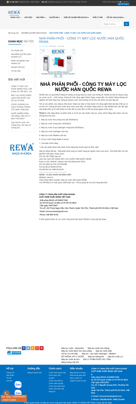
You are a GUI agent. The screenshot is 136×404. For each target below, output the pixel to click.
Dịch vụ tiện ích (76, 378)
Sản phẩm (10, 375)
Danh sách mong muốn (111, 2)
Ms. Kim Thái (43, 46)
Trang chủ (10, 373)
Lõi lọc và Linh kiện (69, 354)
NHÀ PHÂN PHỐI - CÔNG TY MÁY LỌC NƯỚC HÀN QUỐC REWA (81, 40)
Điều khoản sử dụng (77, 373)
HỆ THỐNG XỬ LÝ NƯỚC (72, 356)
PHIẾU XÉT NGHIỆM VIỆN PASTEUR (76, 17)
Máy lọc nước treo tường (98, 348)
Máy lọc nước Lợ (115, 356)
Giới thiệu (28, 17)
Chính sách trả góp (56, 383)
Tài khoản (125, 2)
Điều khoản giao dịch (78, 375)
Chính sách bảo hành (57, 386)
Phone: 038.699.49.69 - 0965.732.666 (108, 399)
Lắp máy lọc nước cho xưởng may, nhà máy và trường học (21, 125)
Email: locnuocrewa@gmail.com (54, 211)
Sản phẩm (40, 17)
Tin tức (9, 378)
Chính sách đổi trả (56, 381)
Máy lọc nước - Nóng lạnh (72, 348)
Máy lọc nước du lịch (70, 359)
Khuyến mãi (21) (18, 67)
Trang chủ (15, 17)
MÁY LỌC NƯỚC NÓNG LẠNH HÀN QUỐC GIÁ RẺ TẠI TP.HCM (21, 98)
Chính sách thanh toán (57, 373)
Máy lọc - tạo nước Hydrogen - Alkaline (99, 354)
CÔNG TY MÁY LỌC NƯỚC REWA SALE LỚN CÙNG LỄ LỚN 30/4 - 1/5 (21, 89)
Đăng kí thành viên (35, 373)
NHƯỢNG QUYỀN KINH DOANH (34, 33)
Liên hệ (9, 381)
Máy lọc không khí (96, 356)
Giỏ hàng (123, 4)
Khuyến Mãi (54, 17)
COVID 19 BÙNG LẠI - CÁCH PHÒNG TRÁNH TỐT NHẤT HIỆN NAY (20, 107)
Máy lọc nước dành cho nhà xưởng (76, 351)
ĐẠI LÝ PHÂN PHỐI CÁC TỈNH (97, 359)
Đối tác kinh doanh (115, 17)
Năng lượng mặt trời (70, 362)
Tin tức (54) (16, 71)
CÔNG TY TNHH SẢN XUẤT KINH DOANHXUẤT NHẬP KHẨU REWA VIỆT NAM (57, 195)
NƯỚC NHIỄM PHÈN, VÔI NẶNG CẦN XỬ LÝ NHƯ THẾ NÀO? (20, 116)
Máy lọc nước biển (104, 351)
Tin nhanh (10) (17, 50)
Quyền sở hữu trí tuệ (78, 381)
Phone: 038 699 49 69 (49, 215)
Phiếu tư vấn (98, 17)
